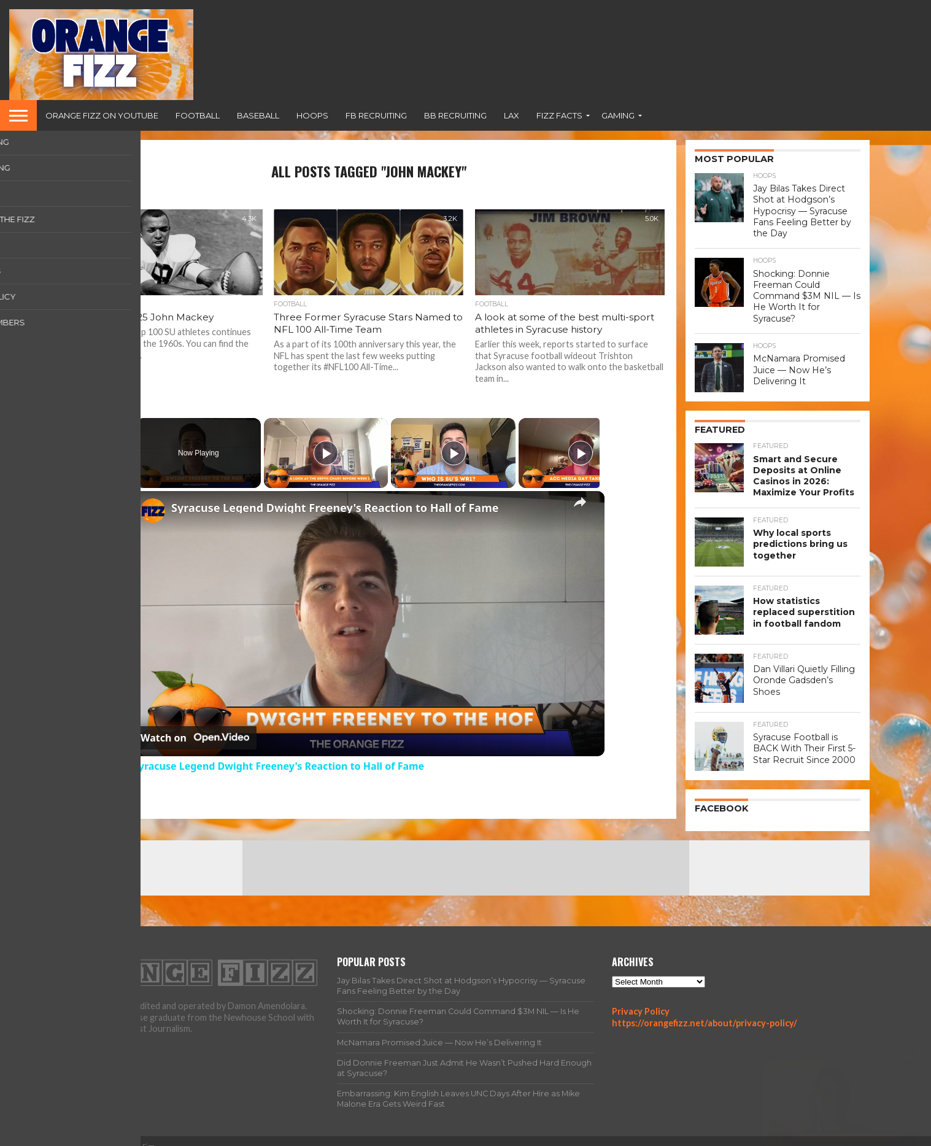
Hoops (312, 115)
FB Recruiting (376, 115)
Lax (511, 115)
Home (624, 1135)
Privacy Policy (641, 999)
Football (198, 115)
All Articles (670, 1135)
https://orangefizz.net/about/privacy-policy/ (704, 1010)
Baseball (258, 115)
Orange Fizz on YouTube (101, 115)
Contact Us (847, 1135)
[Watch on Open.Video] (195, 737)
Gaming (618, 115)
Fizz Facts (559, 115)
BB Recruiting (455, 115)
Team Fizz (725, 1135)
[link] (153, 510)
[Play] (450, 453)
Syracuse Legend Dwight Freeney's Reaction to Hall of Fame (334, 507)
